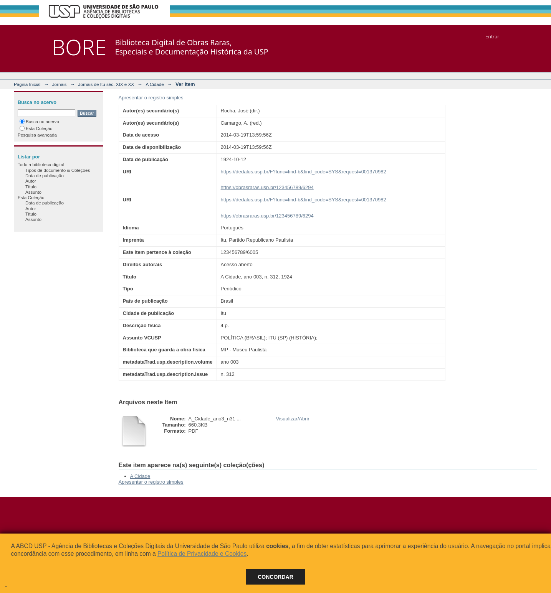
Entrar (492, 36)
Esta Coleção (36, 128)
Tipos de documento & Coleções (57, 170)
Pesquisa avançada (37, 134)
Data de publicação (44, 175)
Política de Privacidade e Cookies (202, 553)
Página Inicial (27, 84)
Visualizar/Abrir (292, 419)
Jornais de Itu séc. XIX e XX (106, 84)
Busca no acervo (39, 121)
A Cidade (155, 84)
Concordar (275, 577)
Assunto (33, 191)
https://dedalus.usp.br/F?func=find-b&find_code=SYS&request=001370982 (303, 172)
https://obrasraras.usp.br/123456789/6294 (267, 187)
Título (30, 186)
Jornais (59, 84)
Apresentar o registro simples (151, 97)
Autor (30, 180)
